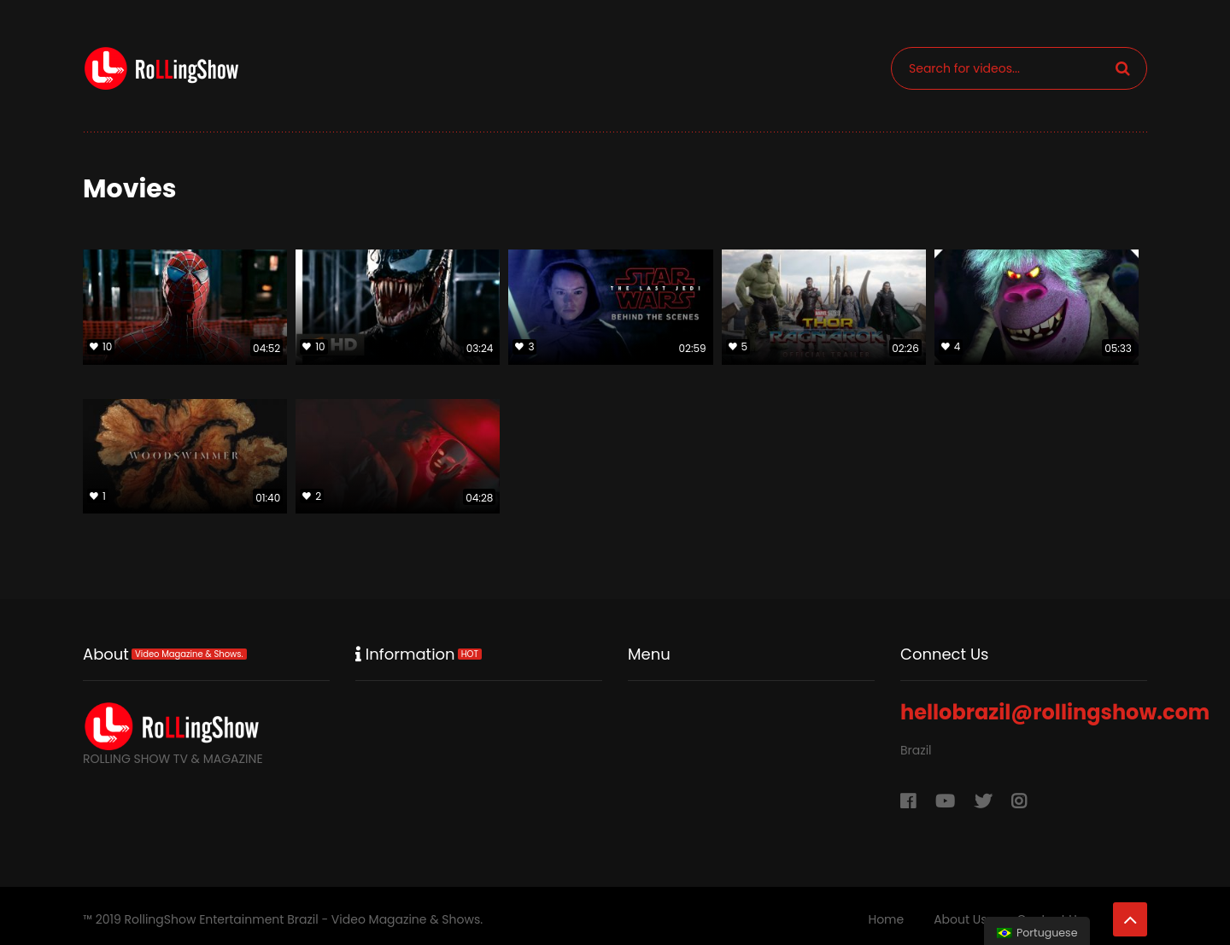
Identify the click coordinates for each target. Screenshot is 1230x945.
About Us (960, 919)
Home (886, 919)
